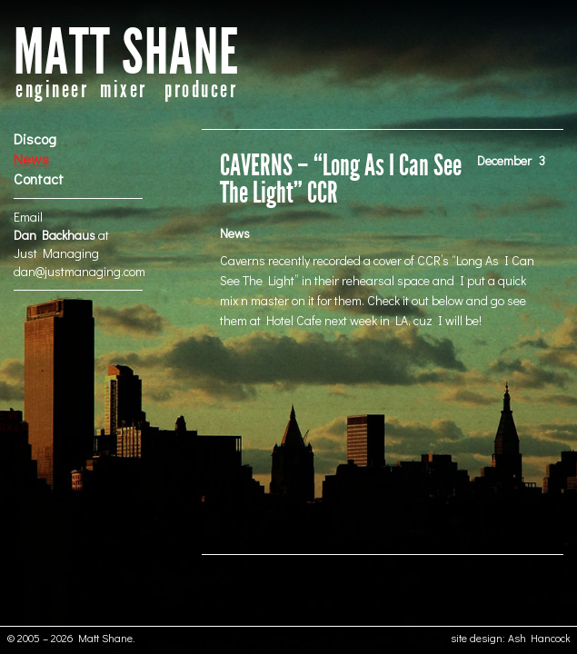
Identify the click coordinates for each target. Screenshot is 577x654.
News (31, 158)
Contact (39, 178)
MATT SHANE (126, 53)
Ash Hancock (539, 637)
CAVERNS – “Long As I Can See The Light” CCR (341, 179)
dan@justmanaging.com (79, 271)
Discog (35, 138)
